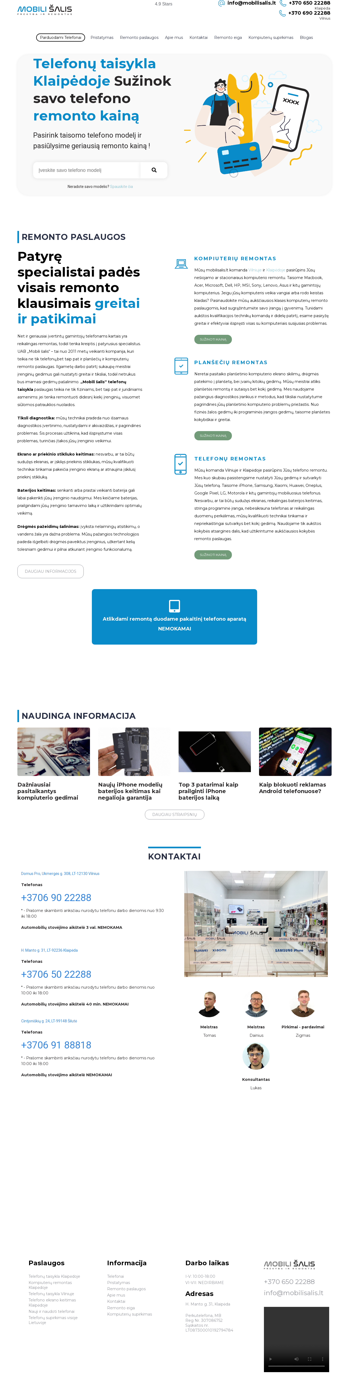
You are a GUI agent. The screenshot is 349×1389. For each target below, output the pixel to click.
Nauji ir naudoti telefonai (51, 1311)
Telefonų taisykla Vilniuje (51, 1293)
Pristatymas (102, 37)
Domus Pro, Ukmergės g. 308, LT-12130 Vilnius (60, 873)
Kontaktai (198, 37)
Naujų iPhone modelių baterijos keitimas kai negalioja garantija (130, 791)
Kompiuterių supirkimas (270, 37)
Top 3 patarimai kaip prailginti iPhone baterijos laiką (208, 791)
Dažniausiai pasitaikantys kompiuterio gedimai (47, 791)
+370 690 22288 (309, 13)
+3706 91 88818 (56, 1045)
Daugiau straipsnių (174, 814)
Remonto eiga (228, 37)
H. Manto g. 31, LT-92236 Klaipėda (49, 950)
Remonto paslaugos (139, 37)
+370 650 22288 (289, 1282)
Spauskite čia (121, 186)
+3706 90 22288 (56, 898)
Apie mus (174, 37)
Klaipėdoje (276, 270)
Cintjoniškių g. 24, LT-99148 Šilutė (49, 1021)
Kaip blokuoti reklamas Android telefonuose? (292, 787)
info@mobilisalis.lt (293, 1293)
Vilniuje (255, 270)
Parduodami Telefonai (60, 37)
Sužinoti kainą (213, 339)
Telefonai (115, 1276)
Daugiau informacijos (50, 571)
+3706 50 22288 (56, 974)
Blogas (306, 37)
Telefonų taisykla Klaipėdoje (54, 1276)
